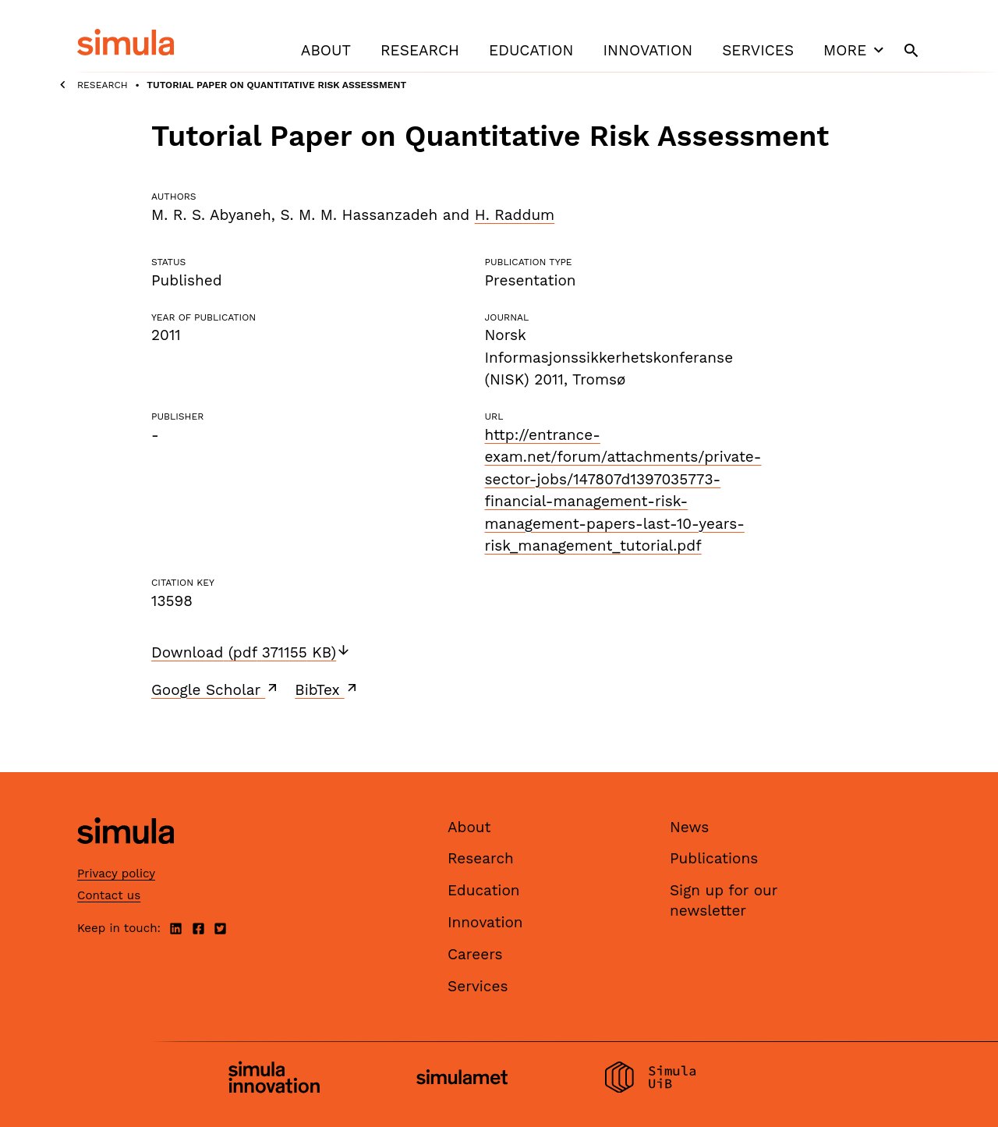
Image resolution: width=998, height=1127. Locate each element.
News (689, 827)
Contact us (108, 895)
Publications (714, 858)
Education (531, 50)
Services (758, 50)
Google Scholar (215, 689)
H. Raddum (515, 215)
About (326, 50)
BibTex (327, 689)
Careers (475, 954)
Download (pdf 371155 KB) (251, 652)
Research (419, 50)
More (855, 50)
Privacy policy (116, 874)
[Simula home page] (125, 857)
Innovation (647, 50)
